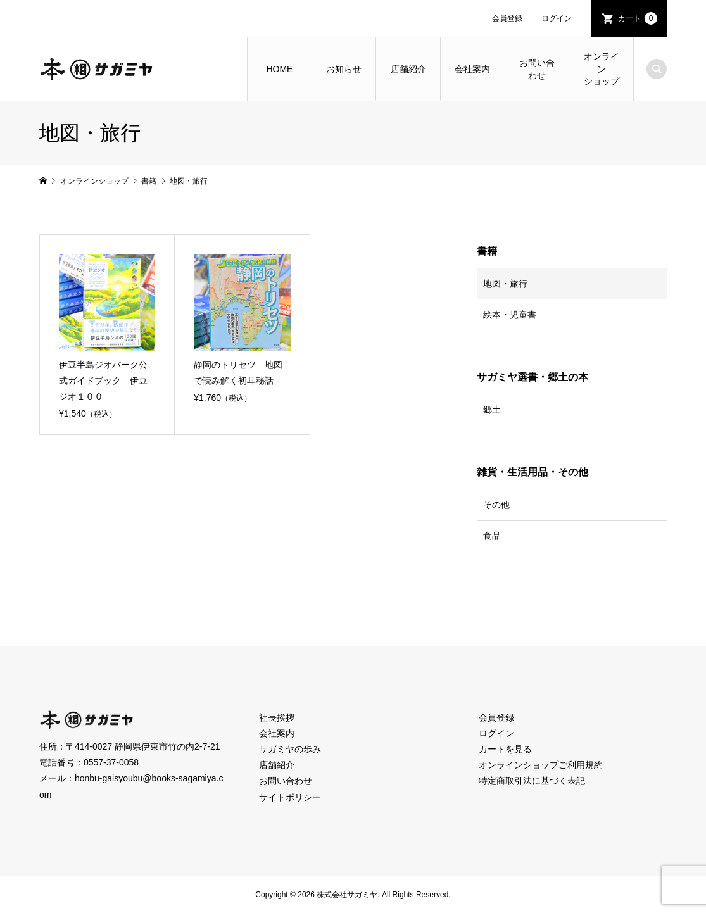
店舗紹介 (408, 69)
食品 (492, 536)
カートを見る (505, 749)
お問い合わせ (537, 69)
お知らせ (344, 69)
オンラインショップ (601, 68)
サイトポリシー (290, 797)
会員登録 (507, 18)
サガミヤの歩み (290, 749)
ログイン (556, 18)
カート (637, 18)
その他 (496, 505)
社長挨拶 (276, 717)
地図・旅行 (505, 284)
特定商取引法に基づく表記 (532, 781)
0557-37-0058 (111, 762)
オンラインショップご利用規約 (541, 765)
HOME (279, 69)
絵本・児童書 (509, 315)
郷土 (492, 410)
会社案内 (472, 69)
